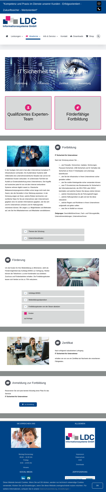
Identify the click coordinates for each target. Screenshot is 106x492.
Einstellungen (64, 489)
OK (97, 486)
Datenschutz (80, 457)
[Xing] (29, 478)
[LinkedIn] (23, 478)
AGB (80, 460)
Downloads (80, 464)
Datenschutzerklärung (48, 489)
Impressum (80, 454)
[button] (98, 36)
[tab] (53, 231)
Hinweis (26, 467)
